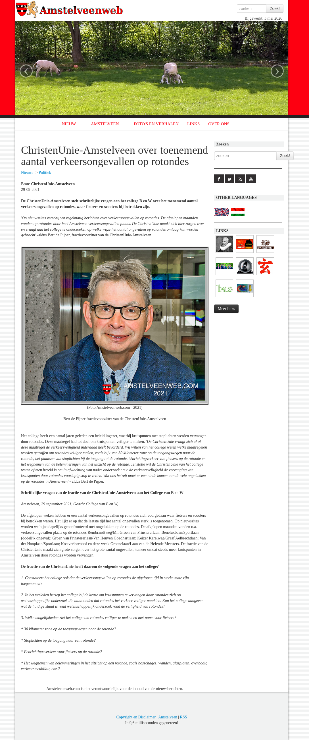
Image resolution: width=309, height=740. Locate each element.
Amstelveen (167, 717)
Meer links (226, 309)
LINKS (193, 124)
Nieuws (27, 172)
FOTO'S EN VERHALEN (156, 124)
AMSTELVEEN (105, 124)
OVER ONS (218, 124)
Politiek (45, 172)
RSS (183, 717)
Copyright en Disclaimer (135, 717)
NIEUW (69, 124)
